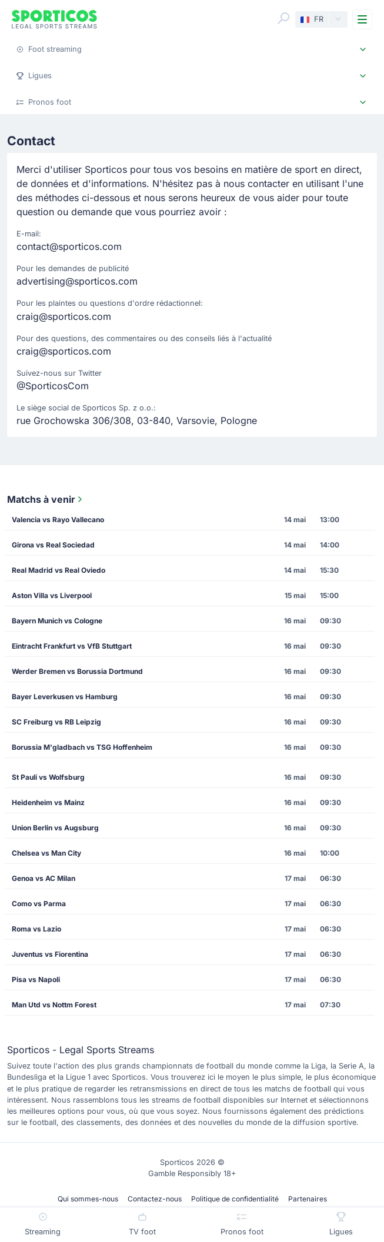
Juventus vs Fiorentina (50, 954)
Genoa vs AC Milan (43, 878)
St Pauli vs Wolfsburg (48, 777)
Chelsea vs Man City (46, 853)
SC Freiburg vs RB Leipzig (56, 721)
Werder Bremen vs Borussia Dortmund (77, 671)
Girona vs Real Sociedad (53, 544)
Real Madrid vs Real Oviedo (58, 570)
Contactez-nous (155, 1198)
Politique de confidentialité (235, 1198)
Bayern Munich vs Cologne (57, 620)
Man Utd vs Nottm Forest (54, 1004)
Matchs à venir (46, 499)
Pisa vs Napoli (36, 979)
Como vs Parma (39, 903)
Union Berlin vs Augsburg (55, 827)
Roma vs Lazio (36, 928)
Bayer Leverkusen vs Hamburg (65, 696)
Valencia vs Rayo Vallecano (58, 519)
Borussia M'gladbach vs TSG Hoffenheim (82, 747)
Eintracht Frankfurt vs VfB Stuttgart (72, 646)
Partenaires (307, 1198)
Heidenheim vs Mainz (48, 802)
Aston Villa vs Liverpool (52, 595)
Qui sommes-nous (88, 1198)
